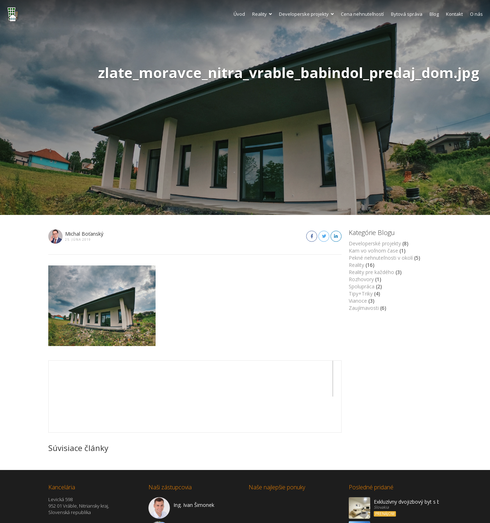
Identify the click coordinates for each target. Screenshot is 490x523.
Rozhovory (361, 279)
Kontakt (454, 14)
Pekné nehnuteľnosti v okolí (381, 257)
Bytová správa (406, 14)
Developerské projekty (375, 243)
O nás (476, 14)
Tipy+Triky (361, 293)
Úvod (239, 14)
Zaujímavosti (364, 307)
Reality (262, 14)
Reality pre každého (371, 272)
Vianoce (358, 300)
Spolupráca (361, 286)
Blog (434, 14)
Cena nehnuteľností (362, 14)
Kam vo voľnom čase (373, 250)
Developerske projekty (306, 14)
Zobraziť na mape (67, 513)
